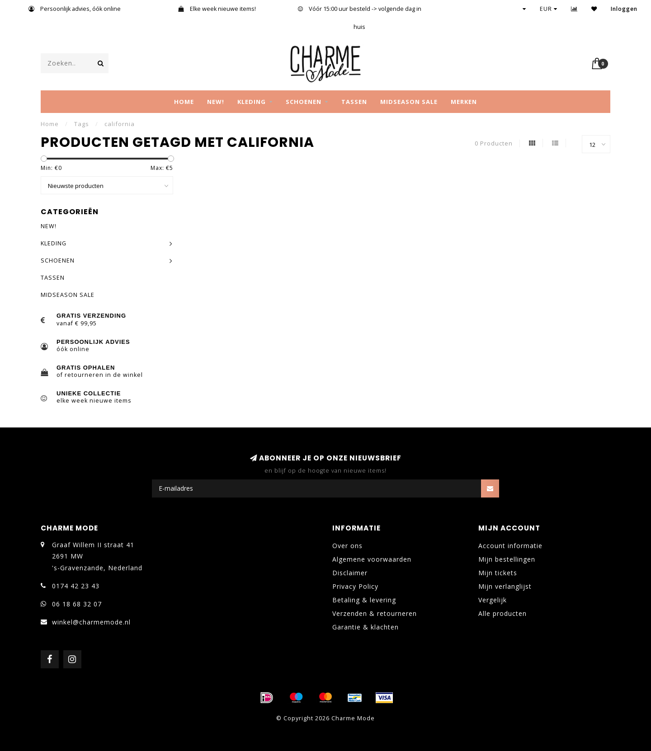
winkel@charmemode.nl (91, 622)
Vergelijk (492, 600)
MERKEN (464, 102)
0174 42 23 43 (75, 586)
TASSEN (354, 102)
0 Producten (494, 143)
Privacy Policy (355, 586)
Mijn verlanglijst (505, 586)
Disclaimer (350, 572)
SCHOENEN (303, 102)
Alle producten (502, 613)
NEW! (215, 102)
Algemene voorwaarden (371, 559)
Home (184, 102)
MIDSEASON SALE (409, 102)
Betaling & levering (364, 600)
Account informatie (510, 545)
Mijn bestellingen (506, 559)
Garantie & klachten (365, 627)
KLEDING (251, 102)
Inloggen (624, 9)
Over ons (347, 545)
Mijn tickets (497, 572)
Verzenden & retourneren (374, 613)
